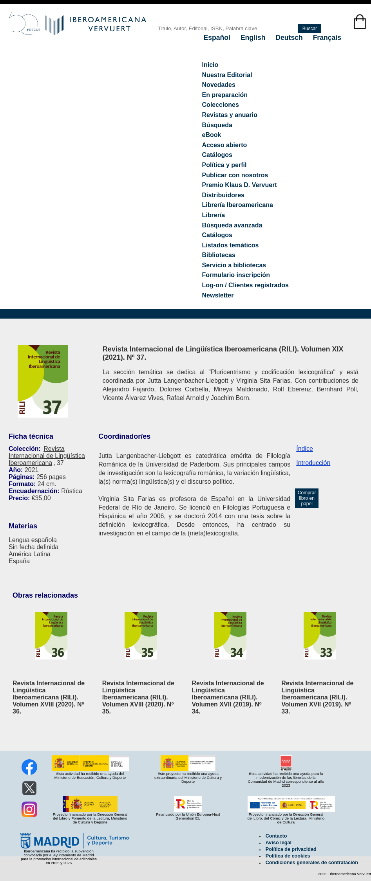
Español (218, 37)
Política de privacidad (291, 849)
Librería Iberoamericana (237, 205)
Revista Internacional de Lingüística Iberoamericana (47, 455)
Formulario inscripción (236, 275)
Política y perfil (224, 165)
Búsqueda (217, 125)
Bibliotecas (218, 255)
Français (327, 37)
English (254, 37)
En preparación (225, 95)
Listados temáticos (230, 245)
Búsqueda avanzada (232, 225)
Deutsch (289, 37)
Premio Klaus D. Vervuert (239, 185)
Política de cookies (288, 856)
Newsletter (218, 295)
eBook (211, 135)
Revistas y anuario (229, 115)
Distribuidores (223, 195)
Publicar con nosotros (235, 175)
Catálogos (217, 154)
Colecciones (220, 104)
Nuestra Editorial (227, 75)
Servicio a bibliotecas (234, 265)
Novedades (218, 84)
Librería (213, 215)
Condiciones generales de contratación (312, 862)
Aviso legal (278, 842)
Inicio (210, 64)
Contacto (276, 836)
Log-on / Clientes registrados (245, 285)
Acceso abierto (224, 145)
